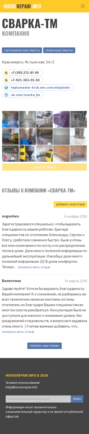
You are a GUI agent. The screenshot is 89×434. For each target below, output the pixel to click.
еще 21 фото (45, 167)
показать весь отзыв (34, 267)
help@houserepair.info (21, 387)
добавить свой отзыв (70, 204)
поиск (77, 398)
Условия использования (23, 382)
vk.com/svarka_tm (25, 94)
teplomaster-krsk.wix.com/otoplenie (40, 87)
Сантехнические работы (22, 50)
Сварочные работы (59, 50)
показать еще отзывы (44, 345)
